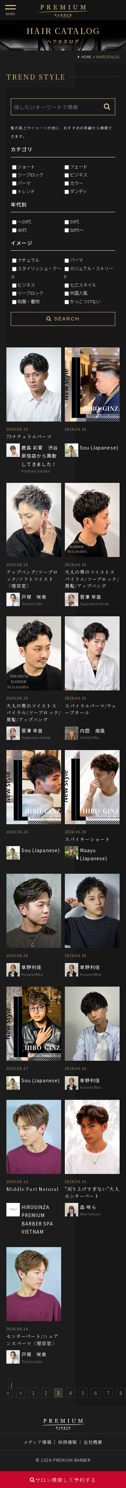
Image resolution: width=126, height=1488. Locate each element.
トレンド (26, 191)
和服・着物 (28, 301)
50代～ (76, 229)
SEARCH (62, 318)
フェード (78, 166)
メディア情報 (38, 1442)
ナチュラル (28, 259)
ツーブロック (30, 174)
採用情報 (67, 1442)
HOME (86, 56)
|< (9, 1388)
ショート (26, 166)
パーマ (24, 183)
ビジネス (78, 174)
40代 (22, 229)
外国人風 (78, 292)
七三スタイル (83, 284)
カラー (76, 183)
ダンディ (78, 191)
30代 (74, 221)
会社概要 (93, 1442)
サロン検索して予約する (63, 1479)
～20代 (24, 221)
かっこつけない (85, 301)
